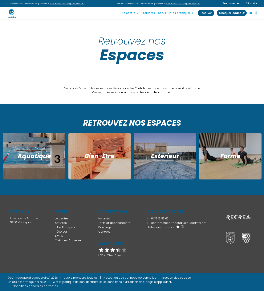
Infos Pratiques (180, 13)
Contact (104, 232)
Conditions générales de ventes (35, 286)
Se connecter (231, 3)
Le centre (128, 13)
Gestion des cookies (176, 278)
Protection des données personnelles (130, 278)
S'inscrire (251, 3)
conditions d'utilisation (122, 282)
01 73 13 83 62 (158, 218)
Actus (162, 13)
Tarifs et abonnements (114, 223)
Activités (148, 13)
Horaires (104, 218)
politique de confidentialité (80, 282)
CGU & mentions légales (81, 278)
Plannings (104, 227)
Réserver (61, 232)
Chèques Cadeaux (68, 240)
